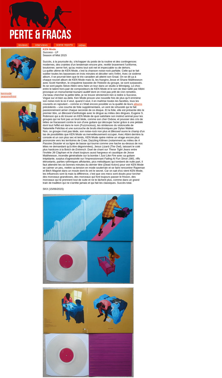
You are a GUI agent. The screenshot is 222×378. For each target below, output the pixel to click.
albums (138, 104)
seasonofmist (8, 96)
